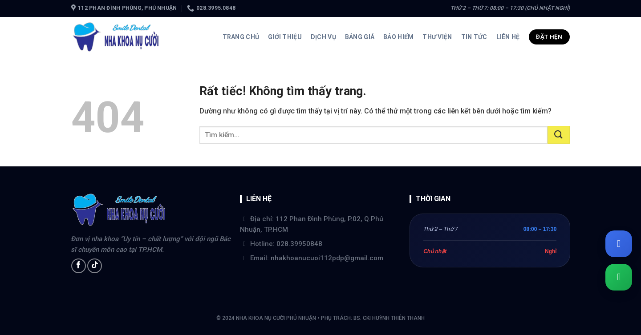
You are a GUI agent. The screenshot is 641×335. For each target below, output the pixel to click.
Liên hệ (508, 36)
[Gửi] (559, 135)
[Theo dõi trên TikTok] (94, 265)
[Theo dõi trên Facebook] (78, 265)
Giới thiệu (285, 36)
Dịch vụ (323, 36)
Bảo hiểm (398, 36)
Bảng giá (359, 36)
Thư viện (437, 36)
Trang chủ (241, 36)
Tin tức (474, 36)
